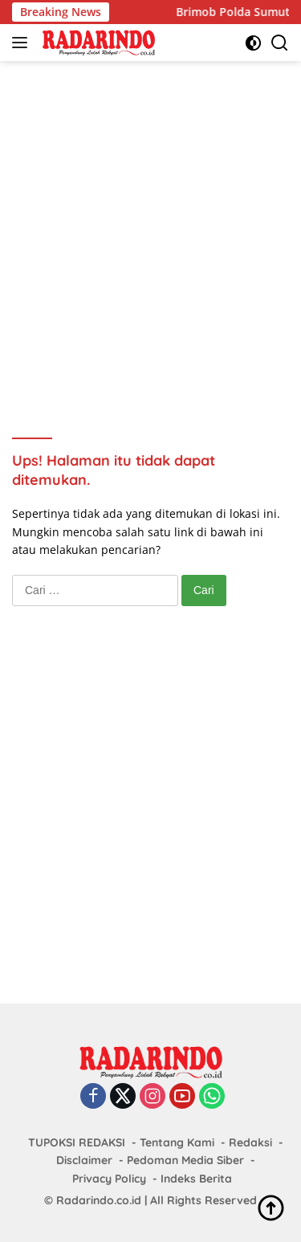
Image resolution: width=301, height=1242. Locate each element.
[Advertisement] (150, 227)
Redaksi (250, 1142)
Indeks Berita (196, 1178)
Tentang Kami (177, 1142)
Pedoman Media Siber (185, 1160)
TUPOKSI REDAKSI (76, 1142)
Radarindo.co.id (98, 1200)
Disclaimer (84, 1160)
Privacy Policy (109, 1178)
